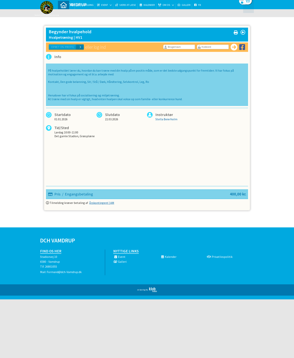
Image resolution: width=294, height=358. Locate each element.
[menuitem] (63, 12)
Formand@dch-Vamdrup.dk (64, 272)
